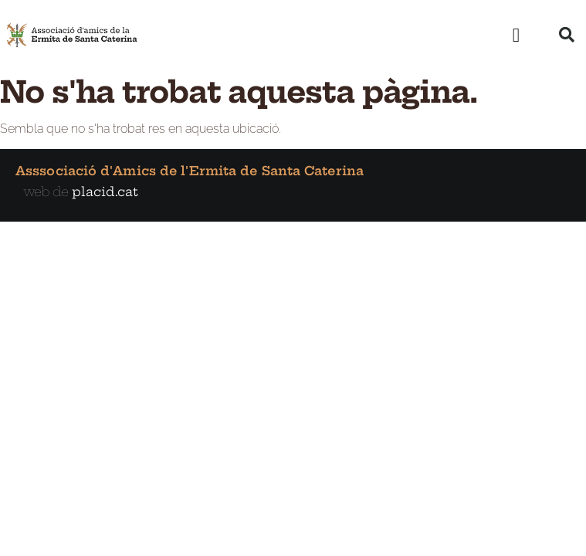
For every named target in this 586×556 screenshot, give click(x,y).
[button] (515, 34)
